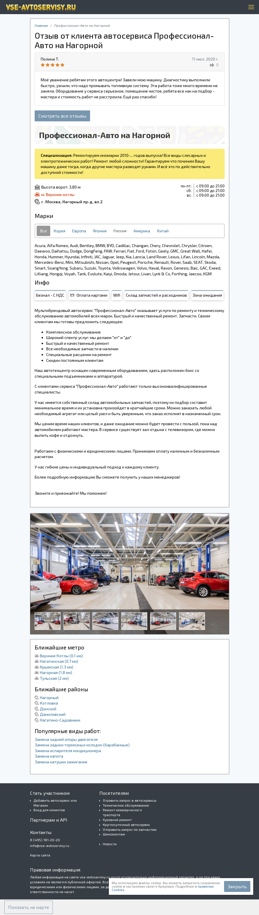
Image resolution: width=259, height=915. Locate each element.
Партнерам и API (48, 819)
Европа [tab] (79, 230)
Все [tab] (43, 230)
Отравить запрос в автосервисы (129, 800)
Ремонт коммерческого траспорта (122, 812)
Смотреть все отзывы (62, 115)
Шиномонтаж (114, 834)
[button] (28, 907)
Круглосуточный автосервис (126, 824)
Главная (41, 25)
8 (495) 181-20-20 (45, 840)
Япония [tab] (100, 230)
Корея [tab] (59, 230)
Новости (110, 844)
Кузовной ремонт (117, 820)
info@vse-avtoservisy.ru (49, 846)
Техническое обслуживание (126, 805)
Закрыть (237, 886)
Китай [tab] (163, 230)
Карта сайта (40, 855)
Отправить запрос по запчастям (129, 829)
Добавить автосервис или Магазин (55, 802)
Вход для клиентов (49, 810)
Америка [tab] (141, 230)
